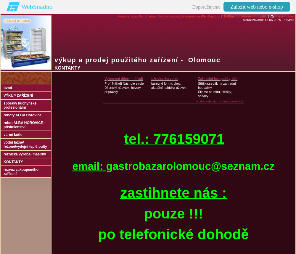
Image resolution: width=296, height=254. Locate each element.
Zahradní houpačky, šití (217, 79)
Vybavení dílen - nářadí (123, 79)
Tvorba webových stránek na (189, 16)
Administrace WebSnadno (137, 16)
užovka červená (164, 79)
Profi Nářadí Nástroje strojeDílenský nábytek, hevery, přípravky (124, 88)
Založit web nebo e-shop (257, 7)
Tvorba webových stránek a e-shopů (219, 101)
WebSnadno (37, 6)
